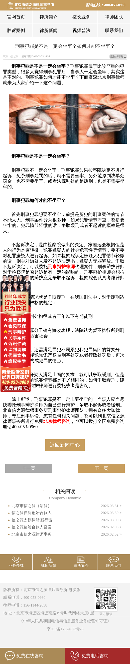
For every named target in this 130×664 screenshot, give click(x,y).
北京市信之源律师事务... (33, 534)
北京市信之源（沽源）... (33, 506)
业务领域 (16, 566)
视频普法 (81, 30)
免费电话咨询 (89, 656)
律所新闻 (49, 30)
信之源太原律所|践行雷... (33, 520)
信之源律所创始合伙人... (33, 513)
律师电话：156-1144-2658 (25, 605)
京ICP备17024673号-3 (65, 629)
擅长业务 (81, 16)
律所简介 (49, 16)
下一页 (101, 468)
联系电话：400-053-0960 (24, 597)
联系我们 (114, 30)
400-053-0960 (114, 5)
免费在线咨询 (24, 656)
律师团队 (114, 16)
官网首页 (16, 16)
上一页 (28, 468)
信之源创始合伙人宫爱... (33, 527)
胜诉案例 (16, 30)
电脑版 (74, 590)
